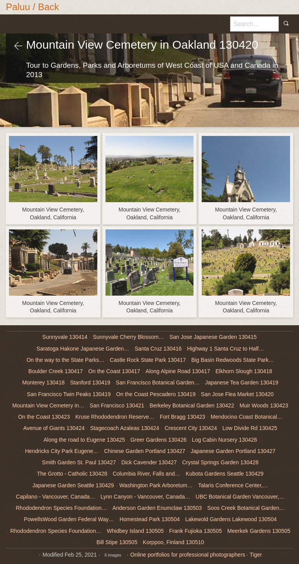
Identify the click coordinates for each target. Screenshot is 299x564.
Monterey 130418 (43, 382)
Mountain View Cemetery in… (48, 405)
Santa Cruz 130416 (158, 348)
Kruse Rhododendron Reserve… (114, 417)
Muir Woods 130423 (263, 405)
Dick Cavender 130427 (149, 462)
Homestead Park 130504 (150, 519)
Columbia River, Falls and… (146, 474)
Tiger (256, 555)
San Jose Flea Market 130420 (237, 394)
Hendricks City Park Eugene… (61, 451)
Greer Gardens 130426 (158, 440)
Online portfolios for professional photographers (187, 555)
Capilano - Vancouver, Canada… (55, 497)
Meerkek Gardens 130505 (258, 531)
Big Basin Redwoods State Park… (232, 360)
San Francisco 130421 (117, 405)
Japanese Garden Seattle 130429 (73, 485)
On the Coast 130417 (114, 371)
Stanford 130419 (90, 382)
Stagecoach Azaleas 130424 (124, 428)
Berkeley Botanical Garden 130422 (192, 405)
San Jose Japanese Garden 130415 (213, 337)
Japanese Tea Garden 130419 (241, 382)
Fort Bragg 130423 (182, 417)
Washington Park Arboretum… (156, 485)
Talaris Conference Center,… (233, 485)
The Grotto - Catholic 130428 (72, 474)
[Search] (254, 23)
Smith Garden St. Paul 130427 (79, 462)
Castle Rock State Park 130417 (148, 360)
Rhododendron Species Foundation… (61, 508)
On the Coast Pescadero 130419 (155, 394)
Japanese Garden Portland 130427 (233, 451)
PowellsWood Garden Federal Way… (69, 519)
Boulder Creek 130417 (55, 371)
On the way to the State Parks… (65, 360)
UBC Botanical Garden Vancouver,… (240, 497)
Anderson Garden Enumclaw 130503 (157, 508)
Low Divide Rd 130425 (249, 428)
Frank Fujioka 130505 (195, 531)
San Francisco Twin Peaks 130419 (69, 394)
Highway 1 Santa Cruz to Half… (225, 348)
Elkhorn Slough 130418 (244, 371)
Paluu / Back (32, 7)
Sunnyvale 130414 (65, 337)
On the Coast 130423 (44, 417)
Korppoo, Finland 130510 (173, 542)
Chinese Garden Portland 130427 (144, 451)
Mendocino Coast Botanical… (246, 417)
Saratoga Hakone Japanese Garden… (83, 348)
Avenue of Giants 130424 (54, 428)
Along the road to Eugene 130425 (84, 440)
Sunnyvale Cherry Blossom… (128, 337)
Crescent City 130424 (191, 428)
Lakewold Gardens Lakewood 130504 (231, 519)
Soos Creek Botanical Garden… (246, 508)
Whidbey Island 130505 (135, 531)
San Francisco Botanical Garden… (158, 382)
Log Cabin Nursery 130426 (224, 440)
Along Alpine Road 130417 (178, 371)
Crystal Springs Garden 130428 (220, 462)
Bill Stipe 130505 (117, 542)
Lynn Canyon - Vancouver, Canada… (145, 497)
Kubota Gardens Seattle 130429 (225, 474)
